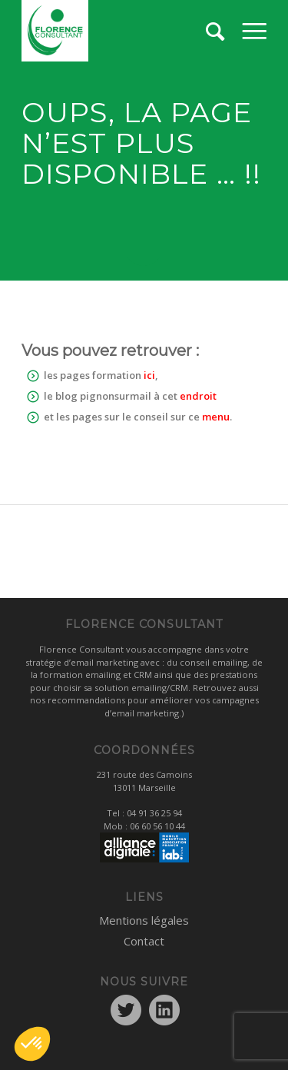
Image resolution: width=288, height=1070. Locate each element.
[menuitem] (254, 30)
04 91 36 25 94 (154, 813)
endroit (198, 396)
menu (216, 417)
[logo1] (119, 30)
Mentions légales (144, 920)
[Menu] (254, 30)
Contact (144, 941)
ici (149, 375)
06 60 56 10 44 (157, 826)
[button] (32, 1043)
